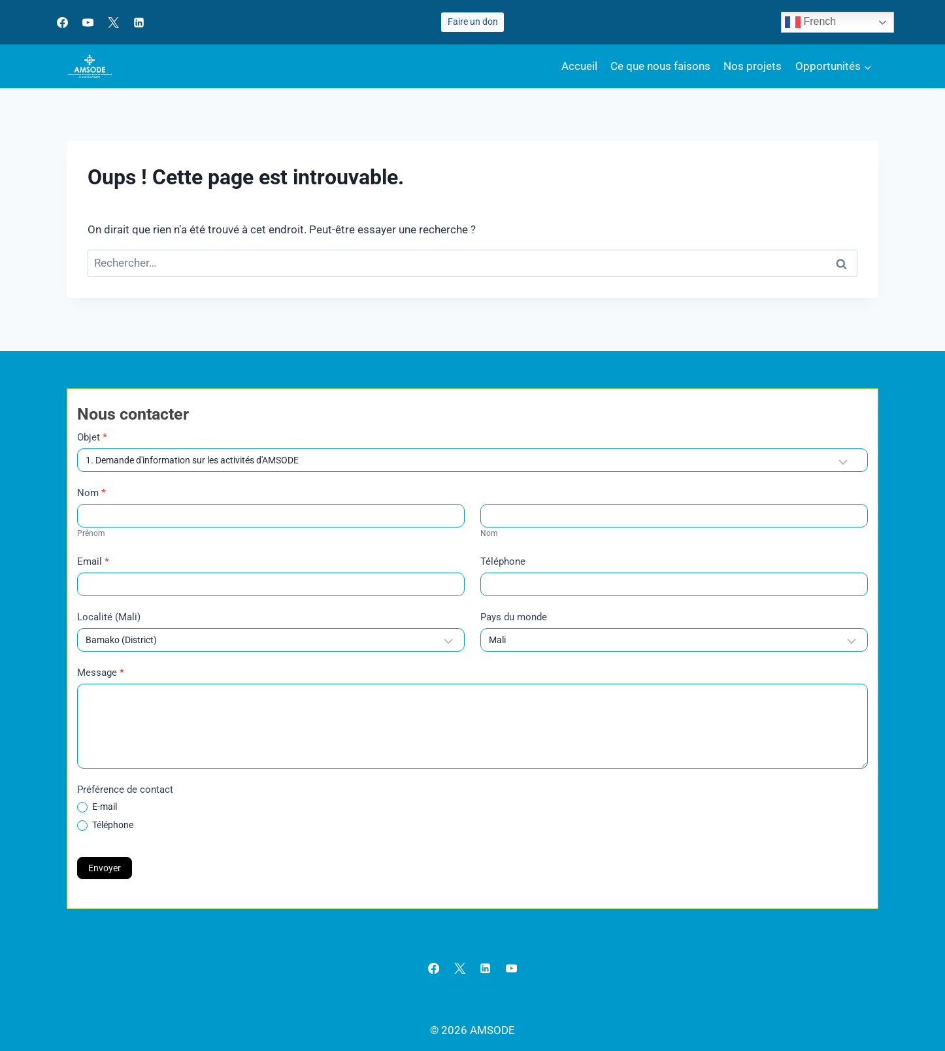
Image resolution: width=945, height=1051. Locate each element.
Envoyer (104, 868)
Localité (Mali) (109, 617)
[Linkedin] (138, 22)
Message (100, 672)
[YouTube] (87, 22)
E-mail (97, 806)
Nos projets (752, 66)
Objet (92, 437)
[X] (113, 22)
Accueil (579, 66)
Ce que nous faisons (660, 66)
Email (93, 561)
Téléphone (502, 561)
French (810, 22)
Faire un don (473, 21)
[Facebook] (62, 22)
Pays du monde (513, 617)
